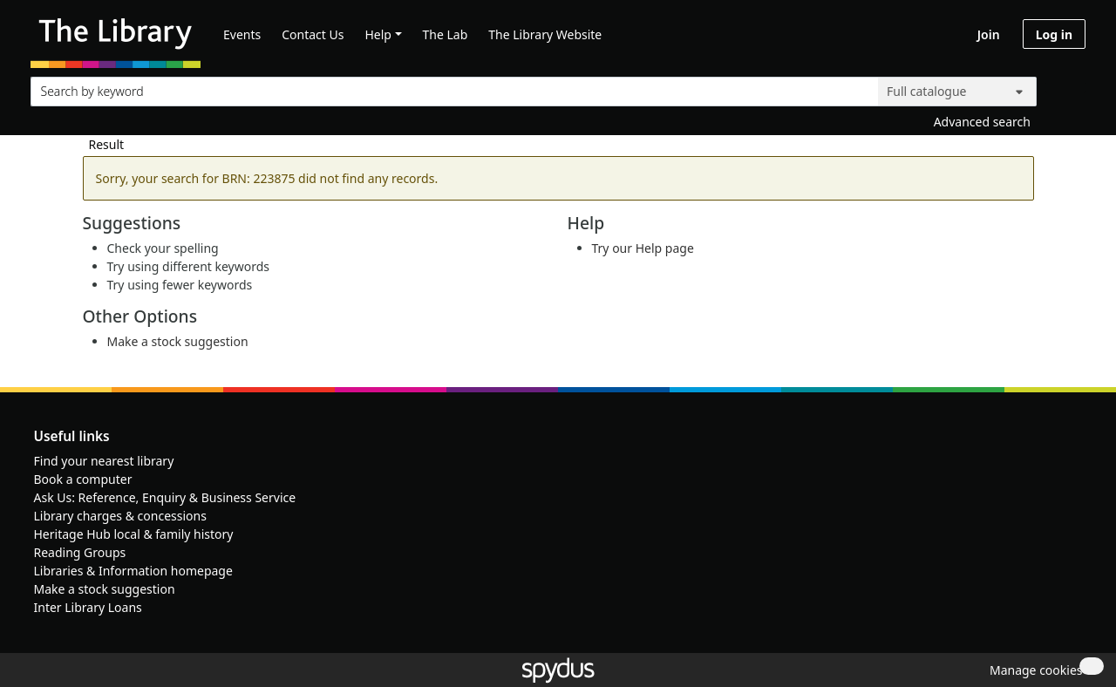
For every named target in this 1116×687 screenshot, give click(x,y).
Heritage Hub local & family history (134, 534)
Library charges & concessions (120, 515)
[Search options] (957, 91)
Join (988, 34)
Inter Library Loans (88, 607)
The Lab (445, 34)
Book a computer (83, 479)
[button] (1033, 670)
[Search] (1065, 87)
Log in (1054, 34)
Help (377, 34)
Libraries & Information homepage (133, 570)
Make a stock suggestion (177, 341)
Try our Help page (643, 248)
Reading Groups (80, 552)
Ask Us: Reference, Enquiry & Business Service (165, 497)
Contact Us (313, 34)
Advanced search (982, 121)
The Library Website (545, 34)
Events (242, 34)
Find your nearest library (104, 460)
